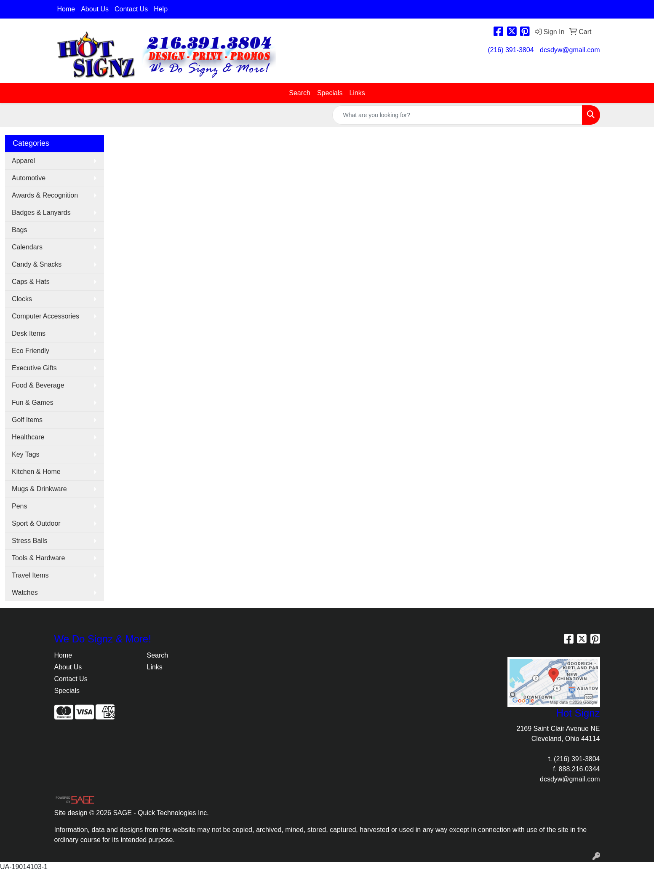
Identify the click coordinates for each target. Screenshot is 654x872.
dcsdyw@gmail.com (570, 49)
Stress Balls (29, 540)
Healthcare (28, 437)
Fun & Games (32, 402)
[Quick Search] (457, 115)
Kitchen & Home (36, 471)
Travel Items (30, 575)
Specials (329, 92)
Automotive (28, 178)
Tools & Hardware (38, 558)
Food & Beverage (38, 385)
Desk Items (28, 333)
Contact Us (131, 9)
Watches (25, 592)
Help (161, 9)
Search (299, 92)
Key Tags (26, 454)
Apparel (23, 160)
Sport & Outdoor (36, 523)
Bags (19, 229)
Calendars (27, 247)
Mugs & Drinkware (39, 488)
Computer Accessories (45, 316)
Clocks (22, 298)
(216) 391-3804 (511, 49)
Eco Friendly (30, 350)
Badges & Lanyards (41, 212)
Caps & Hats (31, 281)
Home (66, 9)
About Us (95, 9)
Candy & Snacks (36, 264)
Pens (19, 506)
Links (357, 92)
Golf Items (27, 419)
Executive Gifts (34, 368)
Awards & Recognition (45, 195)
